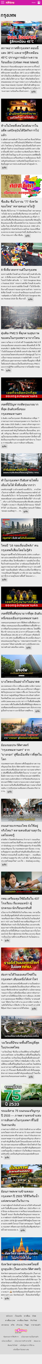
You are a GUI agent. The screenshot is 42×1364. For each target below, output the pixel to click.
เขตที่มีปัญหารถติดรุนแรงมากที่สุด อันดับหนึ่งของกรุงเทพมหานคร (19, 405)
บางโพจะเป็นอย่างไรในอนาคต (20, 677)
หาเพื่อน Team (22, 1317)
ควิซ (12, 1321)
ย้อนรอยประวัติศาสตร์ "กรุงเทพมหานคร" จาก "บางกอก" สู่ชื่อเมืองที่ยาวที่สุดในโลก (21, 748)
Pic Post (33, 1317)
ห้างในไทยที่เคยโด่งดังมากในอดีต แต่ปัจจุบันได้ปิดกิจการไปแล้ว (20, 126)
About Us (37, 1337)
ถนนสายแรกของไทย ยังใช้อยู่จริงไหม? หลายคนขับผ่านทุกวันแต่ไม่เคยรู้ (21, 826)
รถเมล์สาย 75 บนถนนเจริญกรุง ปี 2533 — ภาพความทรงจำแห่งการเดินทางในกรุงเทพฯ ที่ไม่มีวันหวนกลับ (21, 1114)
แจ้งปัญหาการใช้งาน (27, 1341)
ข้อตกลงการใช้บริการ (11, 1333)
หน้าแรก (9, 1312)
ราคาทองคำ (35, 1321)
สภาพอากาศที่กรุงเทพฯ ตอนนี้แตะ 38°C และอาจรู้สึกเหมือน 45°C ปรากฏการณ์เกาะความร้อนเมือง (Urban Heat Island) (20, 51)
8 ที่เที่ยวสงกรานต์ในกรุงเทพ (19, 266)
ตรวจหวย (5, 1321)
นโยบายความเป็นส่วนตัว (30, 1333)
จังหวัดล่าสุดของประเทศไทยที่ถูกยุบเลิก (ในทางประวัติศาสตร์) (21, 1263)
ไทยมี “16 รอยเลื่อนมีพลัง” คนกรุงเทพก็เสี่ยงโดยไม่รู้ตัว (19, 544)
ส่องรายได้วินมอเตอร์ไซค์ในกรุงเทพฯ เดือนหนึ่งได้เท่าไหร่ (19, 973)
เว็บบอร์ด (18, 1312)
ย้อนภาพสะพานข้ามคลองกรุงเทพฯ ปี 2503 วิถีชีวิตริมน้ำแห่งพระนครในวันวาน (20, 1192)
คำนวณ (19, 1321)
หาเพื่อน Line (10, 1317)
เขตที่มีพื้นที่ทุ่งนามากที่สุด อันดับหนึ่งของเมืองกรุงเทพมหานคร (21, 612)
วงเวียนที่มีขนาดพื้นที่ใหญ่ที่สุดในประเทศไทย (20, 1041)
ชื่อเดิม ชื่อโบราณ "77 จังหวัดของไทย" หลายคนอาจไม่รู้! (19, 200)
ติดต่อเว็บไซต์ (12, 1341)
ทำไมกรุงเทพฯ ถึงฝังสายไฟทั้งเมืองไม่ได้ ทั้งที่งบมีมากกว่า (19, 479)
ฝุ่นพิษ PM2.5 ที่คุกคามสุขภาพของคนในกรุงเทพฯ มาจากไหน (20, 332)
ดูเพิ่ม (33, 88)
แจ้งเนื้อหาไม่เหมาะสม (21, 1346)
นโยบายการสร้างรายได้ (23, 1337)
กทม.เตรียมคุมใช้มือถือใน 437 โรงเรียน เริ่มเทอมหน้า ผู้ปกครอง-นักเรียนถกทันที (20, 899)
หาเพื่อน (27, 1312)
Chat (34, 1312)
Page (27, 1321)
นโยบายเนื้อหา (7, 1337)
